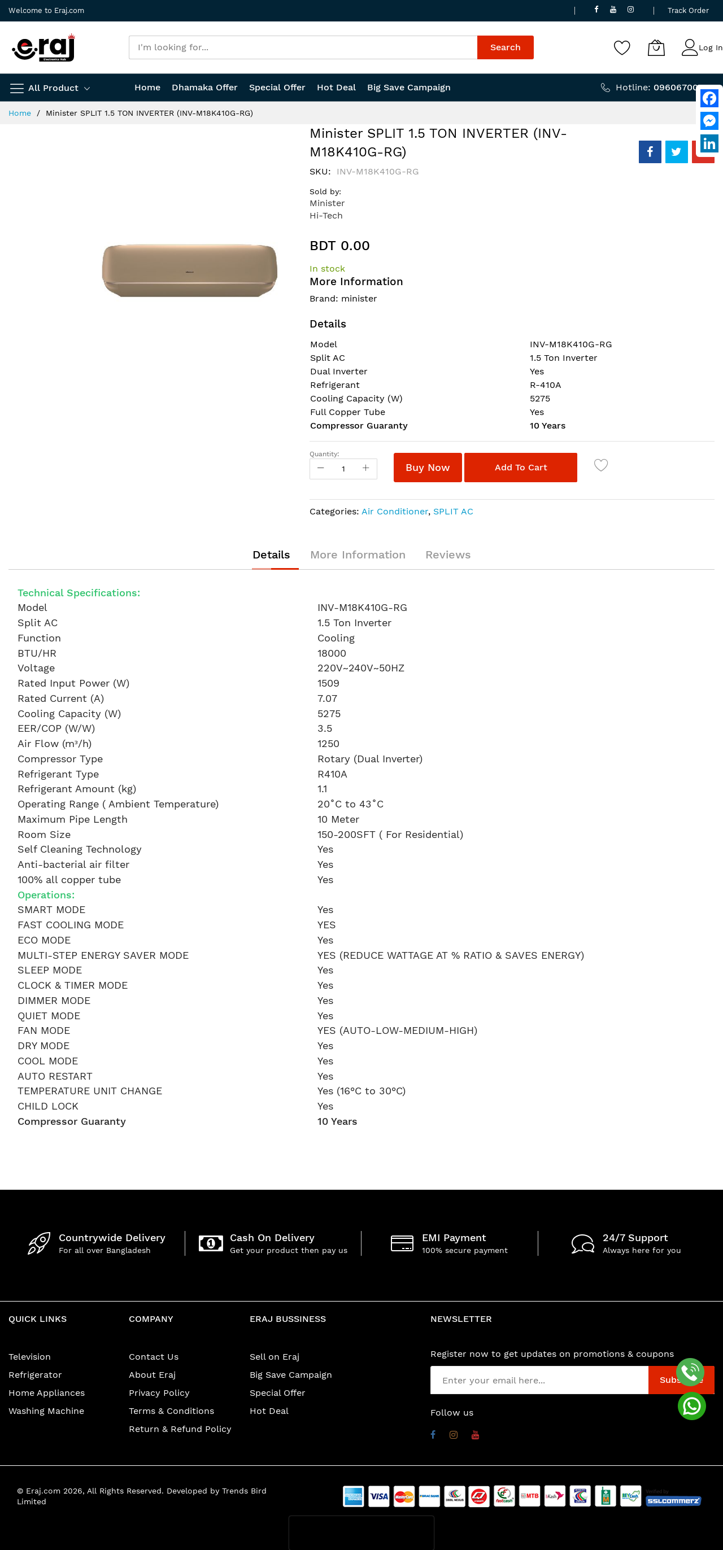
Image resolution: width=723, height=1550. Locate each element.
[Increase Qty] (366, 469)
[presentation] (361, 1533)
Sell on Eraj (274, 1356)
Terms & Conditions (171, 1410)
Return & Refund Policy (180, 1429)
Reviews (448, 554)
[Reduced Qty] (321, 469)
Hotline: (665, 87)
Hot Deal (269, 1410)
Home (19, 112)
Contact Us (153, 1356)
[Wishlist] (622, 47)
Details (271, 554)
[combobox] (303, 47)
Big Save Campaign (291, 1374)
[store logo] (43, 47)
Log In (711, 47)
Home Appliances (46, 1392)
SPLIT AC (453, 511)
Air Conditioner (395, 511)
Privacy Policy (159, 1392)
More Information (358, 554)
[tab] (271, 554)
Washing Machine (46, 1410)
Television (29, 1356)
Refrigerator (35, 1374)
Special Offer (278, 1392)
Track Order (688, 10)
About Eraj (152, 1374)
